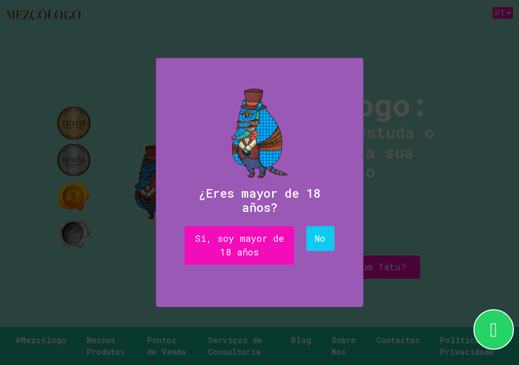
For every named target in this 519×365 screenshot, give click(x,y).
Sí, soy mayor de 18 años (239, 245)
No (320, 238)
